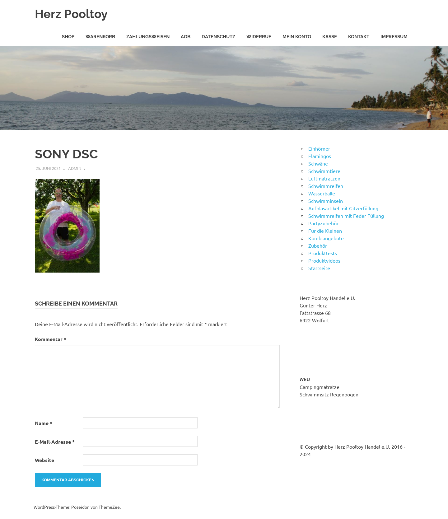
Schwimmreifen (325, 186)
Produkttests (322, 253)
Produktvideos (324, 260)
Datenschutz (218, 37)
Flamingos (319, 156)
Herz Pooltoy (71, 14)
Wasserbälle (321, 193)
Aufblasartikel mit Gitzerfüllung (343, 208)
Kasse (329, 37)
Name (43, 423)
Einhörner (319, 148)
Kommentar (50, 339)
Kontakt (358, 37)
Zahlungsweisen (148, 37)
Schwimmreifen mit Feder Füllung (346, 216)
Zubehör (317, 245)
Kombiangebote (326, 238)
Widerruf (258, 37)
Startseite (319, 268)
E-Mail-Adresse (55, 441)
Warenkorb (100, 37)
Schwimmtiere (324, 171)
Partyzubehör (323, 223)
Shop (68, 37)
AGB (185, 37)
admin (74, 168)
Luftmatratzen (324, 178)
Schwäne (318, 163)
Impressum (394, 37)
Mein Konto (296, 37)
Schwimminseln (325, 201)
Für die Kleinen (325, 230)
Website (44, 460)
